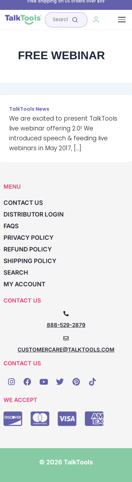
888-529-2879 (66, 325)
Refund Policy (28, 249)
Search (16, 272)
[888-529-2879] (66, 313)
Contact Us (23, 202)
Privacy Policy (29, 237)
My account (24, 284)
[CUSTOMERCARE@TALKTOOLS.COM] (66, 338)
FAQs (11, 226)
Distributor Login (34, 214)
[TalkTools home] (23, 20)
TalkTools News (29, 108)
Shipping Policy (30, 260)
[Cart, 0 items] (112, 20)
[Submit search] (75, 20)
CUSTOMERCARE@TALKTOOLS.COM (66, 349)
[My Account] (96, 20)
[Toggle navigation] (122, 20)
